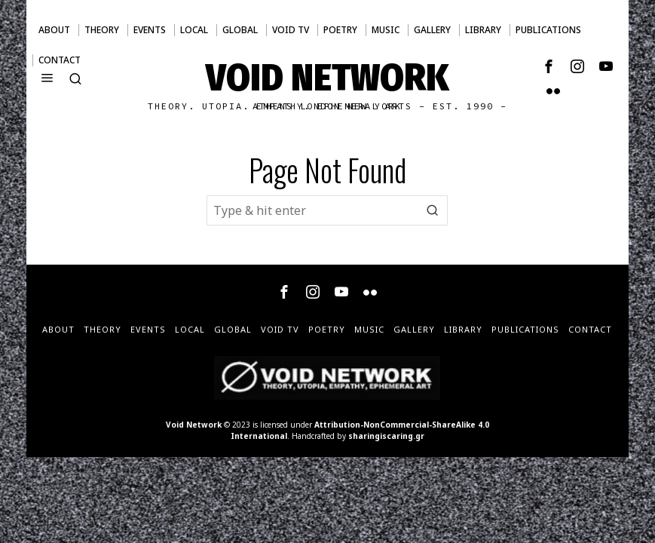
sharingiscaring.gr (386, 436)
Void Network (194, 424)
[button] (433, 210)
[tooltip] (549, 66)
